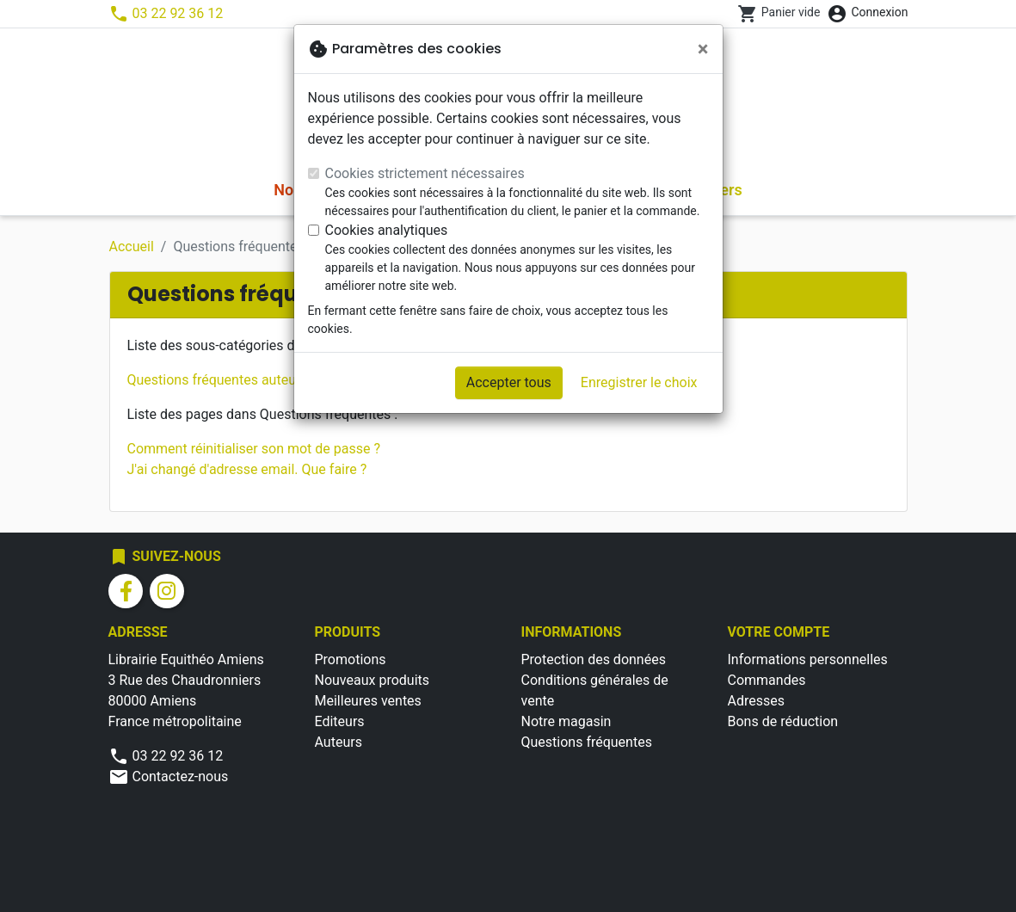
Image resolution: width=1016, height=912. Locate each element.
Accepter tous (508, 382)
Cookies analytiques (386, 230)
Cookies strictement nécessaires (425, 173)
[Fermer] (703, 49)
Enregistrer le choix (639, 382)
